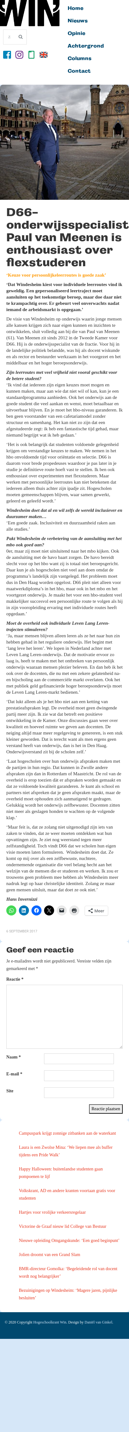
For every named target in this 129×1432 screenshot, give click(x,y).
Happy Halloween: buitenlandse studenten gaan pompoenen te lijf (61, 1173)
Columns (80, 58)
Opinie (76, 33)
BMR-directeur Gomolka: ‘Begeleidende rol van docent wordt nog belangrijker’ (68, 1272)
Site (10, 1091)
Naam (13, 1057)
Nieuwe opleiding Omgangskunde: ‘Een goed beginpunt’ (69, 1240)
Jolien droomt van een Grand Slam (49, 1254)
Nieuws (78, 21)
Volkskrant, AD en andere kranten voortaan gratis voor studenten (67, 1194)
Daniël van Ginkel (98, 1322)
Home (75, 8)
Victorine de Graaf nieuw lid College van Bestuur (62, 1226)
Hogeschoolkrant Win (49, 1322)
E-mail (14, 1074)
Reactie (15, 979)
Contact (79, 71)
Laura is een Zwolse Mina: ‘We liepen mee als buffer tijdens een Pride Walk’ (66, 1151)
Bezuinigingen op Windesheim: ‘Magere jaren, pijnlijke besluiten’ (68, 1294)
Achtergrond (86, 46)
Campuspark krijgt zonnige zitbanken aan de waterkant (67, 1133)
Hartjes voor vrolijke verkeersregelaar (52, 1212)
